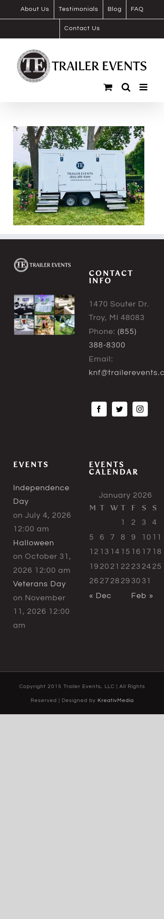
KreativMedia (116, 700)
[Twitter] (119, 409)
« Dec (100, 596)
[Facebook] (99, 409)
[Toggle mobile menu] (144, 87)
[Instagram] (140, 409)
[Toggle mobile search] (126, 87)
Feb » (142, 596)
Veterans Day (39, 584)
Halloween (33, 543)
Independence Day (41, 495)
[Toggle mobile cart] (108, 87)
